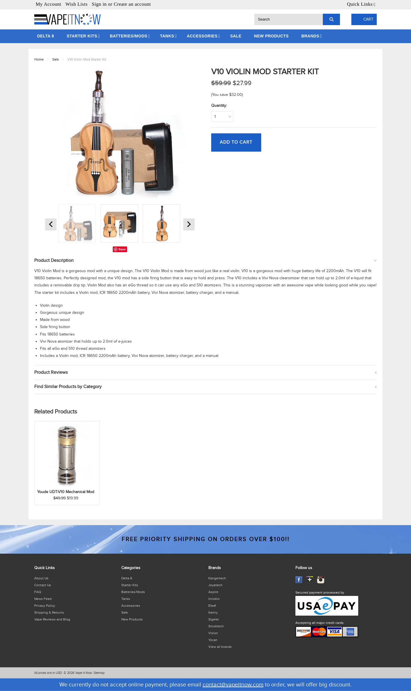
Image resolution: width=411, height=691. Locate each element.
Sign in (99, 4)
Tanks (167, 36)
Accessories (202, 36)
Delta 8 (45, 36)
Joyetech (215, 585)
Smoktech (216, 626)
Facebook (299, 579)
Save (122, 249)
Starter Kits (82, 36)
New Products (271, 36)
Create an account (132, 4)
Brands (310, 36)
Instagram (320, 579)
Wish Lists (76, 4)
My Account (48, 4)
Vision (213, 633)
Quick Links (360, 4)
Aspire (213, 592)
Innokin (214, 599)
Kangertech (217, 578)
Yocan (212, 640)
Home (39, 59)
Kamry (213, 612)
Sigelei (213, 619)
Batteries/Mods (128, 36)
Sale (235, 36)
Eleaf (212, 606)
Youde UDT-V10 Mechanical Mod (65, 492)
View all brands (220, 647)
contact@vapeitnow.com (233, 684)
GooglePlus (309, 579)
